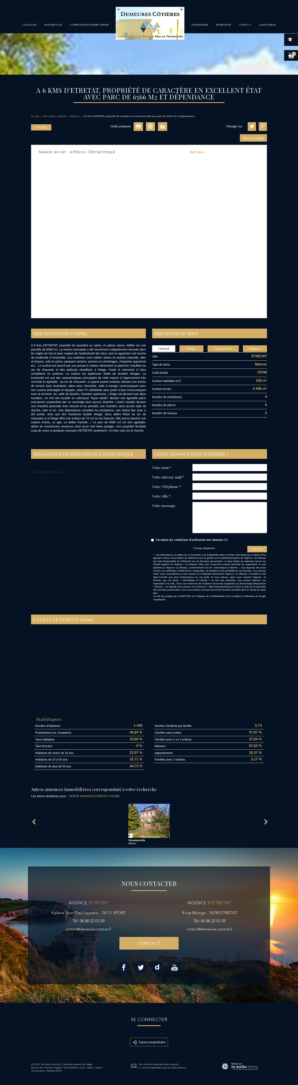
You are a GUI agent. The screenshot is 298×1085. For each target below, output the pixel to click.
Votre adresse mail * (168, 477)
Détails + (191, 349)
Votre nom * (161, 467)
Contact (245, 24)
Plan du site (37, 1067)
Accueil (35, 116)
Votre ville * (161, 496)
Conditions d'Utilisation (243, 596)
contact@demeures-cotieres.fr (88, 929)
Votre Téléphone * (166, 486)
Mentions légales (53, 1067)
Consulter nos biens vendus (89, 24)
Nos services (53, 24)
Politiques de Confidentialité (210, 596)
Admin (90, 1067)
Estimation (223, 24)
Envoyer (257, 549)
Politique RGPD (54, 1070)
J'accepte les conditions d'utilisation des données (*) (191, 540)
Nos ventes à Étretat (54, 116)
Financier (255, 349)
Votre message (163, 505)
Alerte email (267, 24)
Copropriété (223, 349)
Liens (82, 1067)
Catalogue (29, 24)
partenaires (199, 24)
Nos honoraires (70, 1067)
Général (164, 349)
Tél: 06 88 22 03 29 (88, 921)
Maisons (75, 116)
